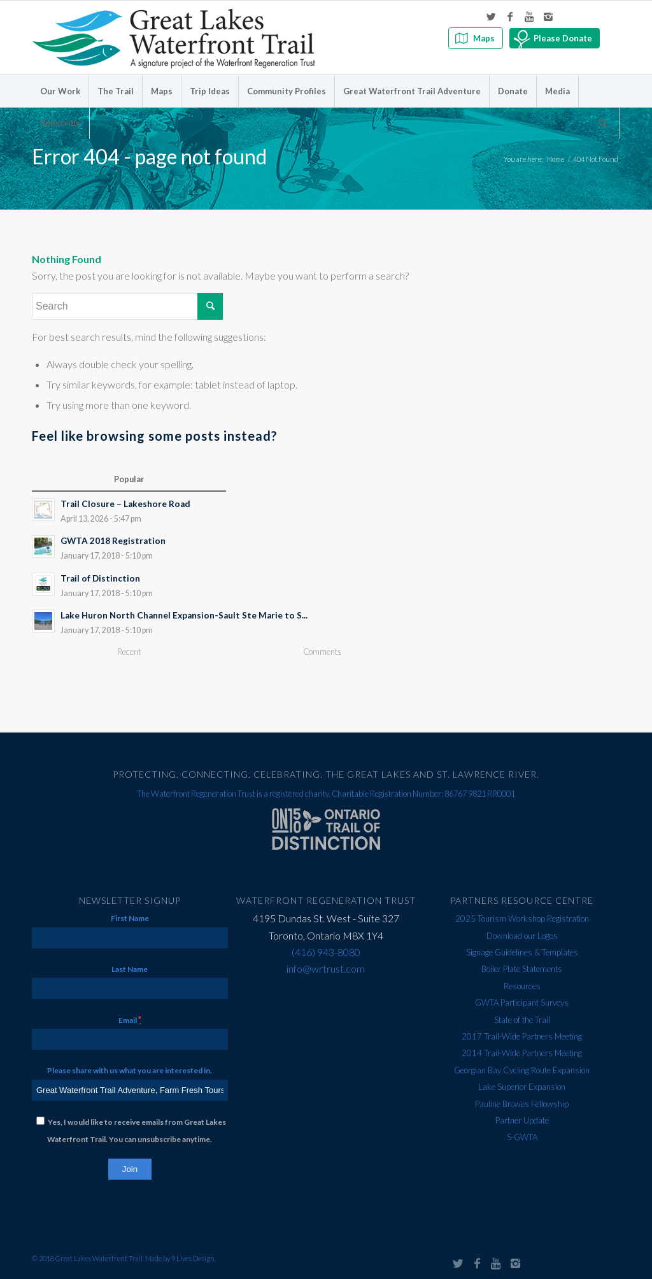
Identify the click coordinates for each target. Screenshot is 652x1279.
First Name (130, 918)
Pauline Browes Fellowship (522, 1104)
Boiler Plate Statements (521, 969)
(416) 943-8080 (326, 952)
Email (129, 1019)
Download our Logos (522, 936)
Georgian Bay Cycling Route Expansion (522, 1070)
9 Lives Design (193, 1258)
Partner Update (522, 1120)
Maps (484, 38)
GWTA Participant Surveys (522, 1002)
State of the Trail (522, 1020)
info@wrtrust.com (326, 968)
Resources (522, 986)
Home (555, 159)
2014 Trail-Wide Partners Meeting (522, 1053)
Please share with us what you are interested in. (129, 1070)
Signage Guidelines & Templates (522, 952)
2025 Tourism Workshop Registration (522, 918)
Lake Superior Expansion (521, 1087)
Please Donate (563, 38)
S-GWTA (522, 1137)
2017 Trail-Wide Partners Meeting (522, 1036)
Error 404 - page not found (149, 156)
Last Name (129, 969)
